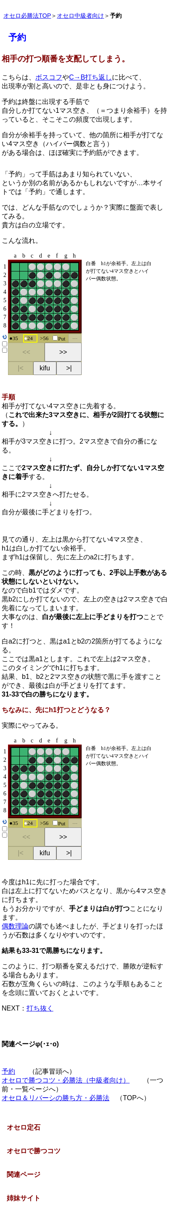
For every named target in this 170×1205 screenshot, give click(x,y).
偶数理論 (15, 926)
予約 (8, 1071)
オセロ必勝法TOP (27, 15)
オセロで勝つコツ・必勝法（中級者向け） (66, 1080)
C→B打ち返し (90, 77)
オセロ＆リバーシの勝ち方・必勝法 (55, 1097)
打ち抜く (40, 1008)
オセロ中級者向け (80, 15)
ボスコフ (48, 77)
